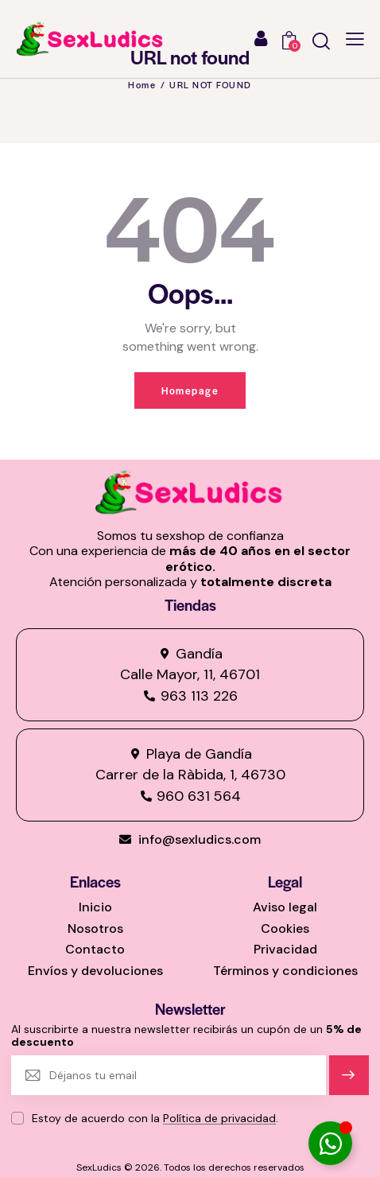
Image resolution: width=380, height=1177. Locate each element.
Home (142, 84)
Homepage (190, 390)
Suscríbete (348, 1082)
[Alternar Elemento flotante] (330, 1143)
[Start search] (321, 41)
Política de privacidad (219, 1119)
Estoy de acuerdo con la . (155, 1118)
